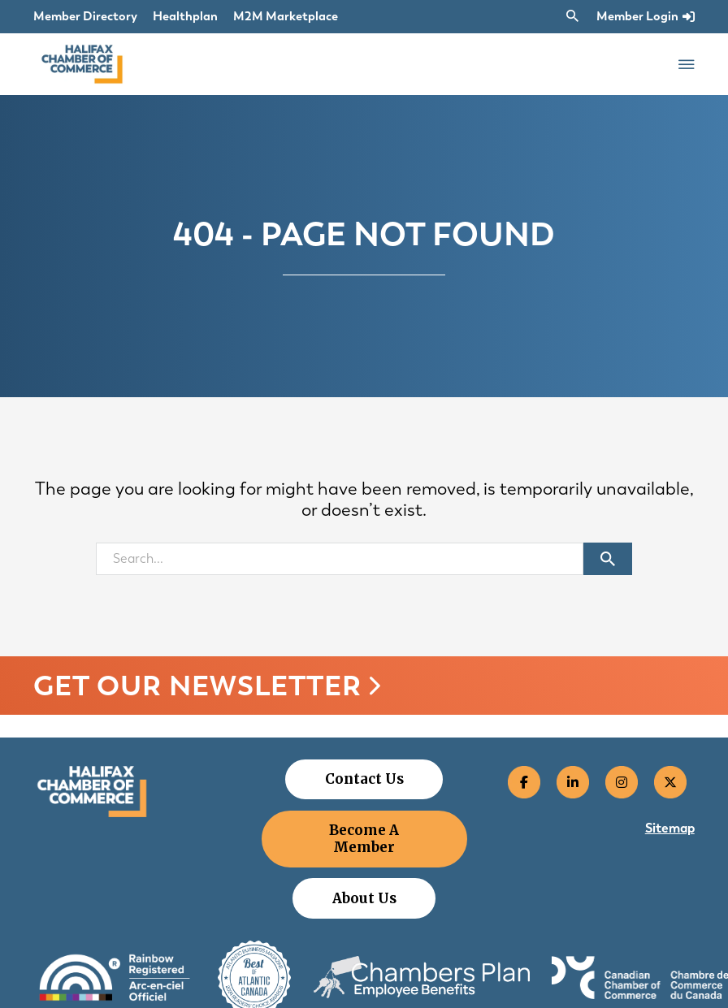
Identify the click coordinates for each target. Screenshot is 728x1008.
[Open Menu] (686, 64)
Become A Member (364, 838)
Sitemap (670, 828)
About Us (364, 898)
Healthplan (185, 16)
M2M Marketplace (285, 16)
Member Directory (85, 16)
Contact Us (364, 779)
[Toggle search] (573, 16)
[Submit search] (607, 559)
